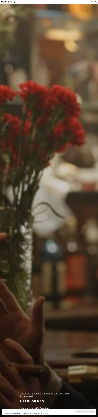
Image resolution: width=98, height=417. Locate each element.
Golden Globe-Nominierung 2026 (52, 393)
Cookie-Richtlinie (44, 413)
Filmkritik (35, 393)
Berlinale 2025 (25, 393)
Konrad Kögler (45, 408)
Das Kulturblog (8, 2)
